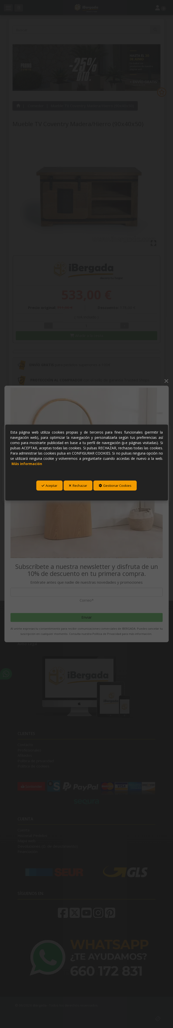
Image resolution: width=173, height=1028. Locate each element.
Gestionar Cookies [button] (115, 485)
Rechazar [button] (78, 485)
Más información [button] (27, 463)
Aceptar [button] (49, 485)
